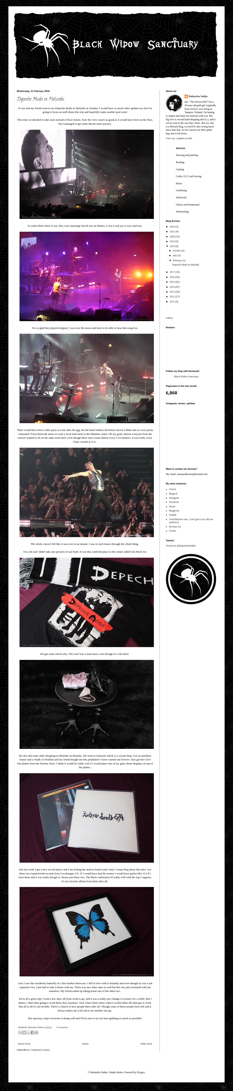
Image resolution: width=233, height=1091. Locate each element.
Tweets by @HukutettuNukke (181, 545)
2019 (172, 241)
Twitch (172, 489)
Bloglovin (174, 510)
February (177, 260)
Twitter (172, 530)
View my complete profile (179, 138)
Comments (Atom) (40, 1049)
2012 (172, 296)
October (177, 250)
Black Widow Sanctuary (186, 376)
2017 (172, 272)
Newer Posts (24, 1043)
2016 (172, 277)
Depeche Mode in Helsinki (40, 99)
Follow (169, 318)
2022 (172, 226)
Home (85, 1043)
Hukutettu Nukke (198, 96)
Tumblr (173, 514)
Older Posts (146, 1043)
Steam (172, 506)
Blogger (141, 1072)
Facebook (174, 502)
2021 (172, 231)
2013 (172, 291)
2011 (172, 301)
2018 (172, 246)
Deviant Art (175, 526)
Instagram (174, 497)
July (175, 255)
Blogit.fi (173, 493)
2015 (172, 281)
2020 (172, 236)
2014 (172, 286)
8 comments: (62, 1027)
